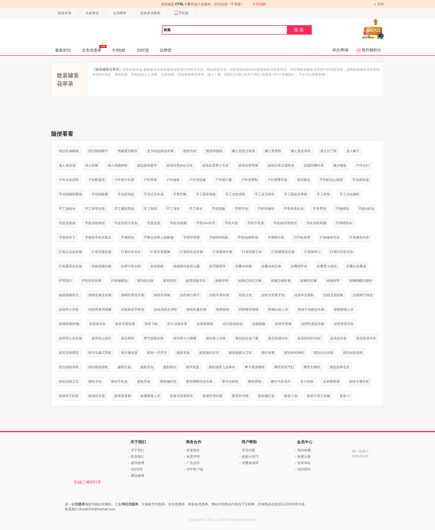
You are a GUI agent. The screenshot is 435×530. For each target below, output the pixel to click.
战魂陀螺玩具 (314, 165)
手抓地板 (218, 209)
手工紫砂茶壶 (124, 209)
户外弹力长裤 (124, 180)
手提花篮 (153, 223)
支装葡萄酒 (331, 381)
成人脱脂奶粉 (118, 165)
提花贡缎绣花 (69, 353)
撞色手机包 (119, 381)
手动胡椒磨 (100, 194)
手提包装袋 (67, 223)
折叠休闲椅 (243, 266)
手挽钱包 (342, 209)
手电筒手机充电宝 (98, 237)
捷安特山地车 (102, 338)
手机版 (181, 13)
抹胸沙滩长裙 (281, 281)
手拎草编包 (265, 209)
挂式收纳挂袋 (233, 324)
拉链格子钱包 (363, 295)
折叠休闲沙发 (271, 266)
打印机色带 (302, 237)
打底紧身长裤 (222, 252)
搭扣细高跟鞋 (98, 367)
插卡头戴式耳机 (100, 353)
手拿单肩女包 (294, 209)
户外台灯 (362, 165)
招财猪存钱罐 (249, 309)
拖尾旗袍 (222, 309)
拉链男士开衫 (69, 309)
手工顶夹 (173, 209)
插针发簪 (268, 353)
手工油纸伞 (67, 209)
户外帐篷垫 (96, 180)
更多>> (345, 396)
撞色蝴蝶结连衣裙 (199, 381)
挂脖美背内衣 (344, 324)
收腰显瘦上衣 (150, 396)
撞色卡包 (95, 381)
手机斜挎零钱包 (285, 223)
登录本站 (304, 463)
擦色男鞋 (254, 381)
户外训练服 (197, 180)
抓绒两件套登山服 (186, 266)
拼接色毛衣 (97, 324)
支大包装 (306, 381)
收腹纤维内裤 (212, 396)
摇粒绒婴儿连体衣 (222, 367)
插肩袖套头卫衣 (240, 353)
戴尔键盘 (340, 165)
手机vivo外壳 (205, 223)
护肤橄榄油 (119, 281)
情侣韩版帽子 (98, 151)
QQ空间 (137, 469)
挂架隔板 (258, 324)
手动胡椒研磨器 (70, 194)
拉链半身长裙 (219, 295)
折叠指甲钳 (299, 266)
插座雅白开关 (209, 353)
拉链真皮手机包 (132, 309)
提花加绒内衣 (278, 338)
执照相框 (157, 266)
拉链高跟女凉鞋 (165, 309)
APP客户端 (194, 469)
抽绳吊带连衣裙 (132, 295)
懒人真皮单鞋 (301, 151)
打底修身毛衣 (330, 237)
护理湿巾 (65, 281)
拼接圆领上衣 (344, 309)
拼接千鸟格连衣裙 (311, 309)
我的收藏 (304, 450)
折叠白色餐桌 (356, 266)
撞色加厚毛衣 (340, 367)
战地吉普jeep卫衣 (179, 165)
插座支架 (183, 353)
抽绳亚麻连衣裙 (100, 295)
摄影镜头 (169, 367)
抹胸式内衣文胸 (249, 281)
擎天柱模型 (230, 381)
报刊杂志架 (145, 281)
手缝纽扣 (127, 237)
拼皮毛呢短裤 (125, 324)
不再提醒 (259, 4)
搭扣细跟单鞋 (69, 367)
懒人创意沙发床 (243, 151)
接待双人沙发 (216, 338)
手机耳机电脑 (316, 223)
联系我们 (137, 457)
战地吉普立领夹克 (281, 165)
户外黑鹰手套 (277, 180)
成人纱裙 (91, 165)
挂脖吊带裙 (283, 324)
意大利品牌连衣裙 (160, 151)
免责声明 (193, 457)
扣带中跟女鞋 (131, 266)
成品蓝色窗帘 (147, 165)
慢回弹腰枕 (214, 151)
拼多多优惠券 (150, 13)
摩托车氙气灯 (284, 367)
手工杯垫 (323, 194)
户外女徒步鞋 (69, 180)
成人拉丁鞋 (328, 151)
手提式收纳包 (95, 223)
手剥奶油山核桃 (331, 180)
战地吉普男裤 (248, 165)
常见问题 (248, 450)
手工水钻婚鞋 (350, 194)
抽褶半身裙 (162, 295)
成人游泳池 (67, 165)
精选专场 (64, 13)
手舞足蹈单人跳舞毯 (159, 237)
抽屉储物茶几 (69, 295)
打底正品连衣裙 (70, 252)
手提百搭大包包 (126, 223)
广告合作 (193, 463)
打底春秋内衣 (359, 237)
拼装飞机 (151, 324)
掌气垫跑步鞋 (154, 338)
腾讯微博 (137, 476)
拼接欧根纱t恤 (69, 324)
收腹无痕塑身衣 (181, 396)
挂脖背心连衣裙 (70, 338)
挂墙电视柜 (205, 324)
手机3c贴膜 (178, 223)
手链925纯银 (218, 237)
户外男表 (150, 180)
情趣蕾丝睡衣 (128, 151)
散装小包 (290, 396)
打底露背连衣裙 (70, 266)
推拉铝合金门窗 (247, 338)
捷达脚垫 (127, 338)
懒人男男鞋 (273, 151)
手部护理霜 (191, 237)
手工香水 (196, 209)
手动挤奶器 (360, 180)
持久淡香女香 (177, 324)
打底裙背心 (312, 252)
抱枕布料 (222, 281)
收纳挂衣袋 (96, 396)
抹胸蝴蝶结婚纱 (360, 281)
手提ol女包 (366, 209)
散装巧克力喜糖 (318, 396)
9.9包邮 (118, 50)
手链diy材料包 (247, 237)
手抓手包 (241, 209)
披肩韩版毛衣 (196, 281)
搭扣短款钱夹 (353, 353)
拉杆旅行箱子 (190, 295)
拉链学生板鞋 (304, 295)
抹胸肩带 (333, 281)
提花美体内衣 (366, 338)
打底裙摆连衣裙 (283, 252)
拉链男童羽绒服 (100, 309)
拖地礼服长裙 (196, 309)
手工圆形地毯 (206, 194)
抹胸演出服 (308, 281)
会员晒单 (119, 13)
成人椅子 (353, 151)
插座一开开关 (157, 353)
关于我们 (137, 450)
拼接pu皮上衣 (278, 309)
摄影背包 (147, 367)
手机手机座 (255, 223)
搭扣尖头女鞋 (323, 353)
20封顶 (142, 50)
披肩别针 (169, 281)
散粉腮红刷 (266, 396)
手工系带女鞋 (95, 209)
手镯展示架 (276, 237)
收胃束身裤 (122, 396)
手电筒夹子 (67, 237)
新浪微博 (137, 463)
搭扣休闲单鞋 (294, 353)
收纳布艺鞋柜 (69, 396)
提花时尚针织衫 (309, 338)
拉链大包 (245, 295)
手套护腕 (179, 194)
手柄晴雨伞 (344, 223)
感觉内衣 (189, 151)
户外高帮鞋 (249, 180)
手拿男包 (319, 209)
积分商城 (340, 50)
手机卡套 (231, 223)
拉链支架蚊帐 (333, 295)
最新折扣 (63, 50)
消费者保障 (250, 463)
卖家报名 (193, 450)
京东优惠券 (94, 48)
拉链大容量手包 (273, 295)
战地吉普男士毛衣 (215, 165)
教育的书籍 (240, 396)
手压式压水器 (154, 194)
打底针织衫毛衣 (341, 252)
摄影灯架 (124, 367)
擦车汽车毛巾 (281, 381)
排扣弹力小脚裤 (184, 338)
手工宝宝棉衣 (265, 194)
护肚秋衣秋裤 (92, 281)
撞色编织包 (168, 381)
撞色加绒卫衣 (69, 381)
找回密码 (304, 469)
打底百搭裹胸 (160, 252)
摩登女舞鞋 (312, 367)
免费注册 (304, 457)
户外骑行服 (223, 180)
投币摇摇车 (217, 266)
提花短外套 (338, 338)
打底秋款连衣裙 (191, 252)
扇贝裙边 (303, 180)
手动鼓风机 (126, 194)
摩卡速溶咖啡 (255, 367)
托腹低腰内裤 (102, 266)
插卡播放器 (129, 353)
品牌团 (165, 50)
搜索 (299, 29)
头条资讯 (92, 13)
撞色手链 (143, 381)
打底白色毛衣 (131, 252)
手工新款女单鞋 (295, 194)
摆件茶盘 (192, 367)
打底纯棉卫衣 (252, 252)
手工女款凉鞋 (235, 194)
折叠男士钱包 (327, 266)
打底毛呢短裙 (102, 252)
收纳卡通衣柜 (359, 381)
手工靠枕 (150, 209)
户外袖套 (173, 180)
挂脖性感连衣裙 (312, 324)
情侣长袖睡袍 (69, 151)
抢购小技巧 (250, 457)
